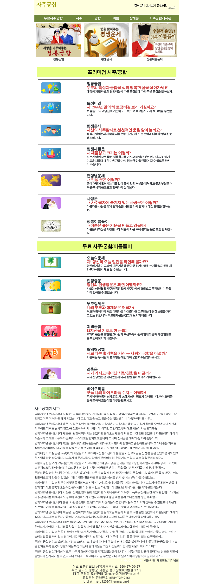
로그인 (172, 7)
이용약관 (149, 560)
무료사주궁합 (53, 18)
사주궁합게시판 (160, 18)
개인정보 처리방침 (168, 560)
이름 (116, 18)
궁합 (97, 18)
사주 (79, 18)
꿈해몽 (134, 18)
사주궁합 (56, 7)
